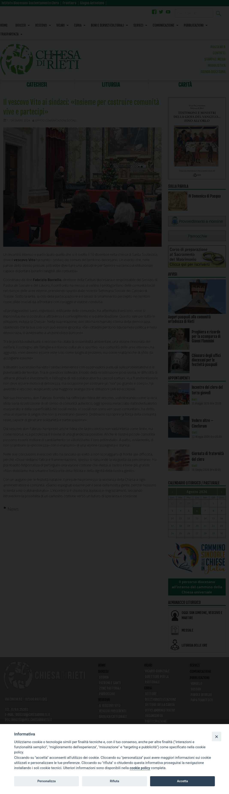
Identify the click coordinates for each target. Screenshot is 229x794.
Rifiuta (114, 781)
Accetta (182, 781)
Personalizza (46, 781)
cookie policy (140, 768)
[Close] (216, 736)
